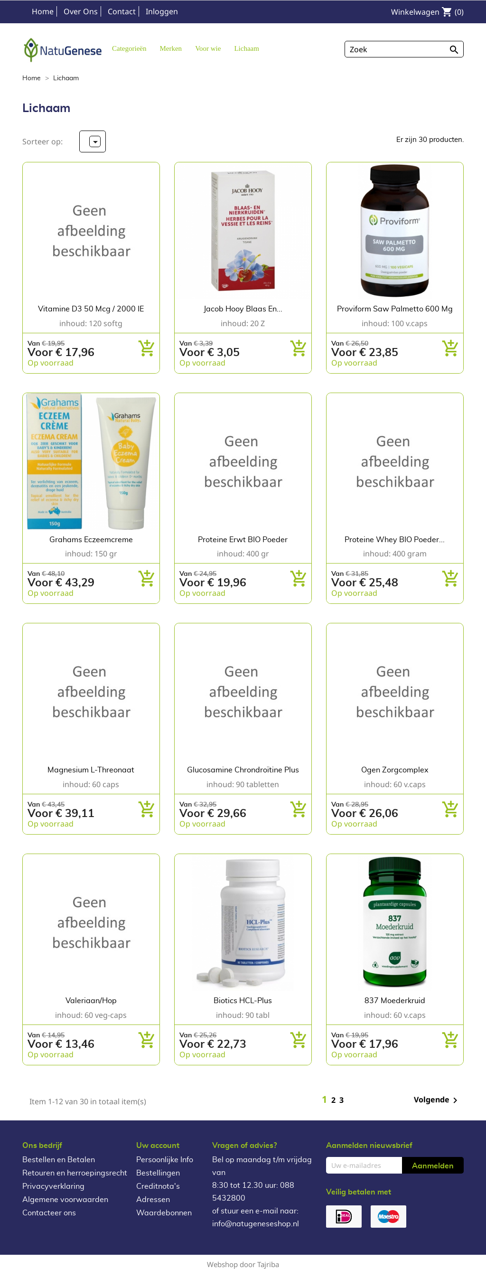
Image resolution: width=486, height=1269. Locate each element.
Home (43, 11)
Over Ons (81, 11)
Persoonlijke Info (164, 1160)
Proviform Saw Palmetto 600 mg (395, 309)
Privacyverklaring (53, 1186)
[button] (170, 48)
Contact (122, 11)
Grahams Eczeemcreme (91, 540)
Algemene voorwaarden (65, 1199)
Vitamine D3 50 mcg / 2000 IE (91, 309)
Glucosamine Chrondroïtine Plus (243, 770)
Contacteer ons (49, 1213)
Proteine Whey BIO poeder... (395, 540)
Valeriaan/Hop (91, 1001)
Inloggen (162, 11)
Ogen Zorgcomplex (395, 770)
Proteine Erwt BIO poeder (243, 540)
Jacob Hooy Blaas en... (243, 309)
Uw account (157, 1145)
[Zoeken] (404, 49)
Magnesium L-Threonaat (90, 770)
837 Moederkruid (394, 1001)
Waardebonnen (164, 1213)
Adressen (153, 1199)
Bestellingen (158, 1173)
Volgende (437, 1100)
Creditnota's (158, 1186)
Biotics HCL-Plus (243, 1001)
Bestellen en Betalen (58, 1160)
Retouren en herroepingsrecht (74, 1173)
